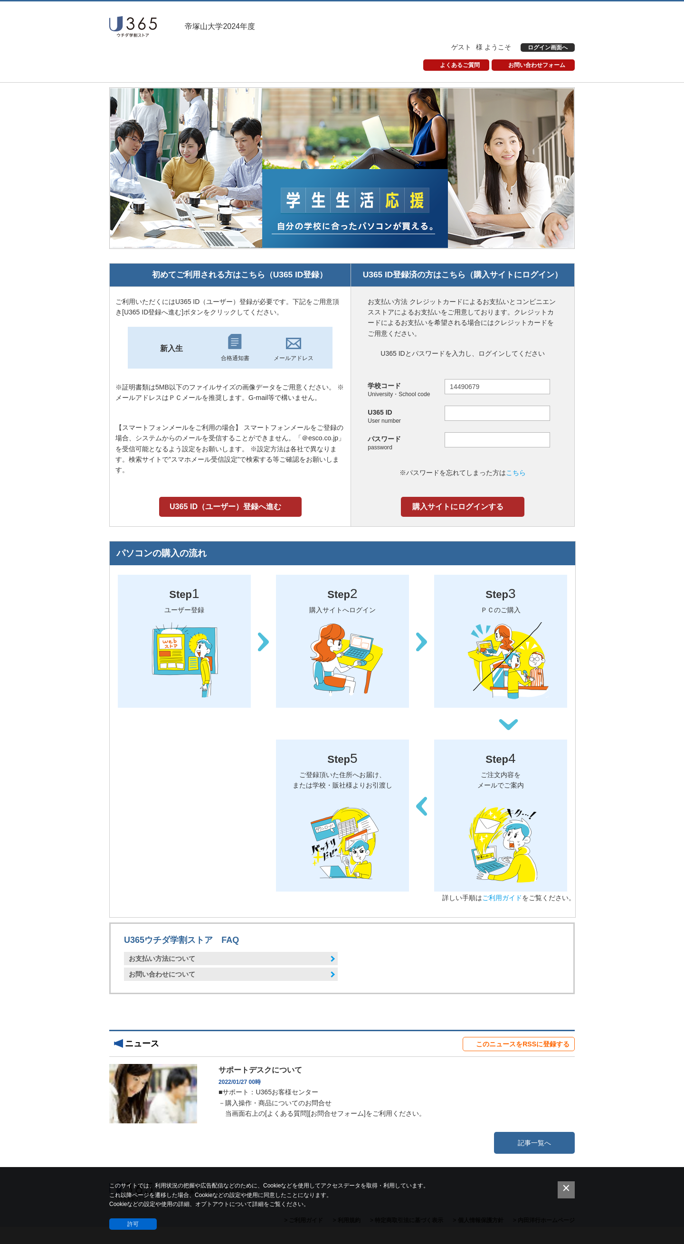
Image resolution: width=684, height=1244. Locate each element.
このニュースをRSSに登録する (523, 1044)
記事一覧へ (534, 1143)
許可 (133, 1224)
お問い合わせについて (162, 974)
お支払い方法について (162, 958)
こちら (516, 472)
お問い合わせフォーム (536, 65)
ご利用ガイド (502, 898)
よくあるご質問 (460, 65)
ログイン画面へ (548, 47)
